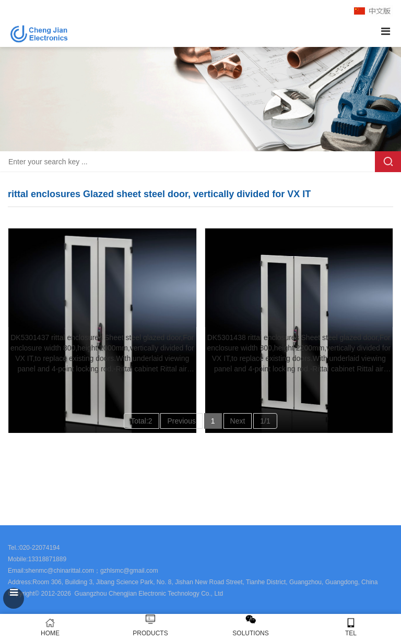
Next (237, 421)
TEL (351, 627)
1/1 (265, 421)
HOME (50, 627)
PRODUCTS (150, 633)
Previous (181, 421)
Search (388, 161)
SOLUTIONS (250, 633)
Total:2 (141, 421)
